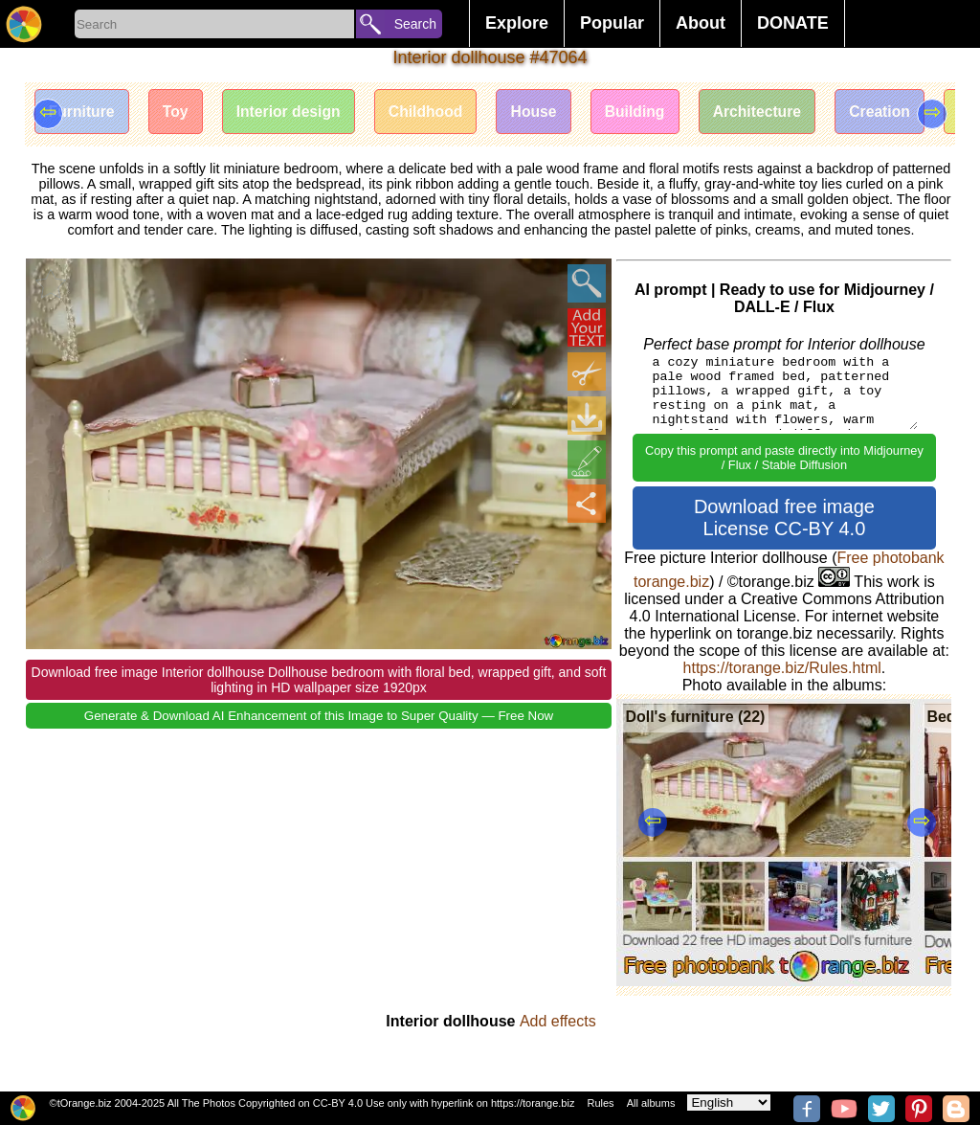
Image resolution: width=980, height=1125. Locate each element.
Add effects (558, 1021)
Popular (612, 23)
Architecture (776, 112)
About (700, 23)
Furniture (83, 112)
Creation (902, 112)
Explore (516, 23)
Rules (600, 1103)
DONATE (793, 23)
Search (415, 24)
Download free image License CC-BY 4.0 (784, 517)
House (546, 112)
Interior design (295, 112)
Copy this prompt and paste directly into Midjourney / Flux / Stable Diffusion (784, 457)
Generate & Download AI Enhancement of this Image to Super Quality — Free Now (318, 716)
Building (650, 112)
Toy (179, 112)
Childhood (436, 112)
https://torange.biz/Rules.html (782, 668)
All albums (651, 1103)
